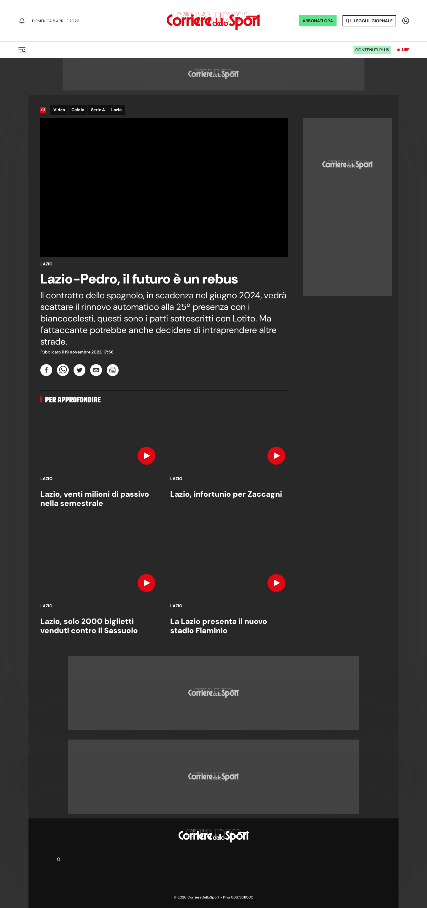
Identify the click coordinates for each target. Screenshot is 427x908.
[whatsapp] (63, 370)
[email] (96, 370)
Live (405, 49)
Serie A (98, 109)
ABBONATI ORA (317, 21)
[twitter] (79, 370)
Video (59, 109)
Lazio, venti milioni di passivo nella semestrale (94, 498)
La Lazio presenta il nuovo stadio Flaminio (218, 625)
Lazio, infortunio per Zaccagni (226, 494)
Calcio (78, 109)
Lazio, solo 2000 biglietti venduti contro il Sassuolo (89, 625)
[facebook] (46, 370)
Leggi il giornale (373, 21)
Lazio (116, 109)
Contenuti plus (372, 50)
